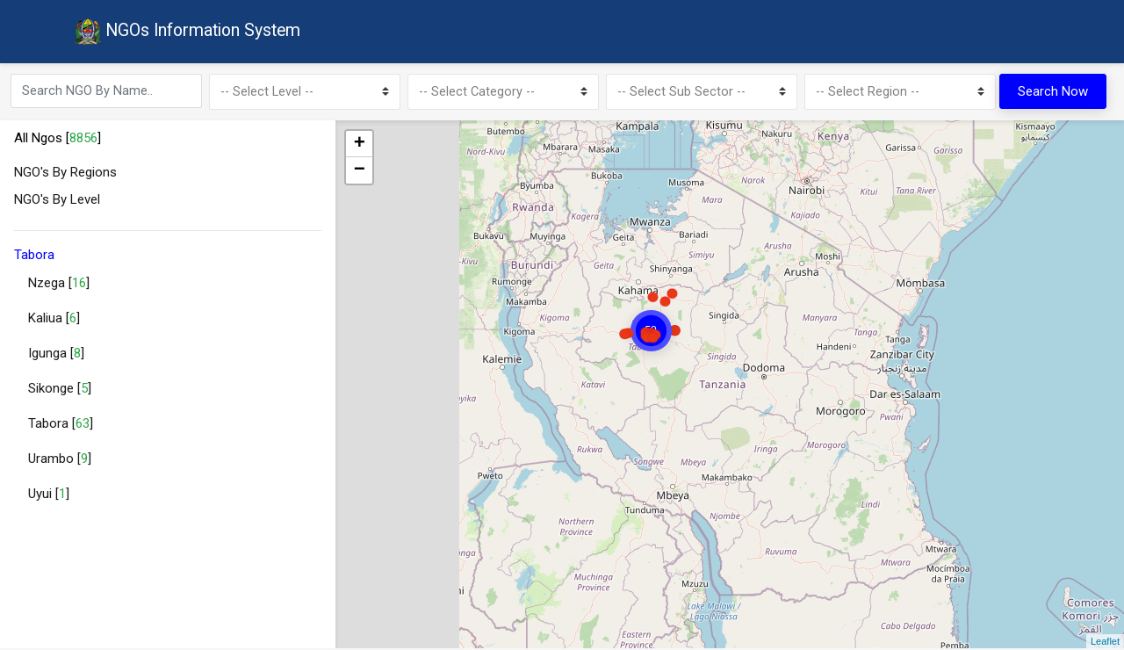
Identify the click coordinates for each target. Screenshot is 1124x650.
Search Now (1053, 93)
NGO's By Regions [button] (65, 175)
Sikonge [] (59, 391)
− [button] (359, 173)
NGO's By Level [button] (57, 202)
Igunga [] (56, 356)
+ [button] (359, 147)
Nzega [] (59, 285)
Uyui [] (48, 496)
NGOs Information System (191, 33)
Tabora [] (60, 426)
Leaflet (1105, 643)
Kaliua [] (54, 321)
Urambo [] (59, 461)
